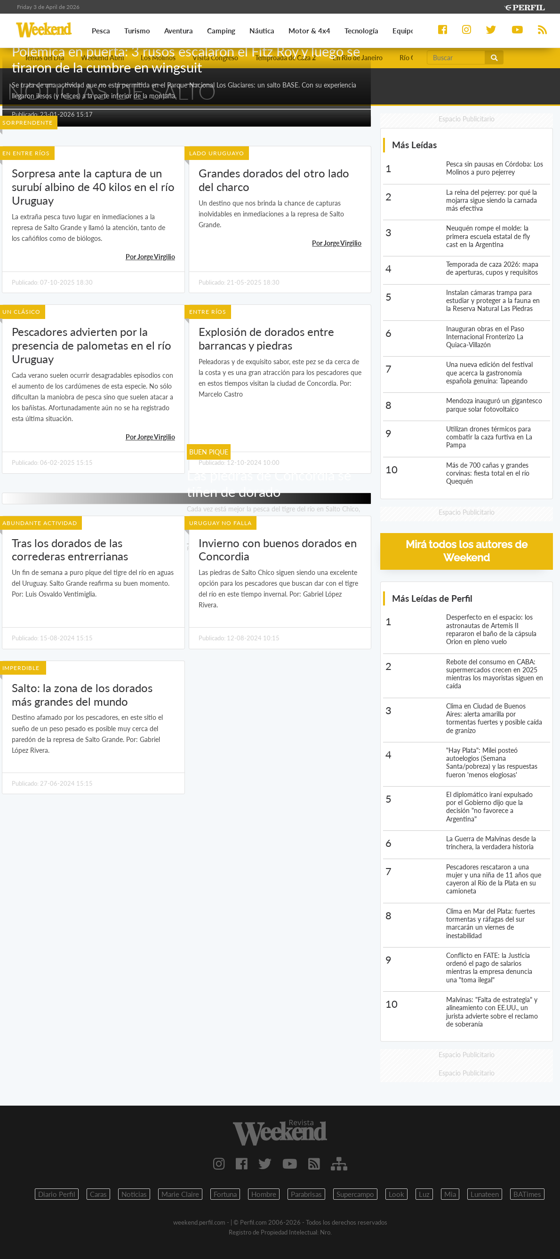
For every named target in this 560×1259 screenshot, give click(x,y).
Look (396, 1194)
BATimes (527, 1194)
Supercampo (355, 1194)
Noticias (134, 1194)
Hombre (263, 1194)
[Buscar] (456, 57)
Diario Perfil (56, 1194)
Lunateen (485, 1194)
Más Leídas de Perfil (432, 598)
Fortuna (225, 1194)
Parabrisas (306, 1194)
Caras (98, 1194)
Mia (450, 1194)
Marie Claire (180, 1194)
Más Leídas (414, 144)
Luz (424, 1194)
